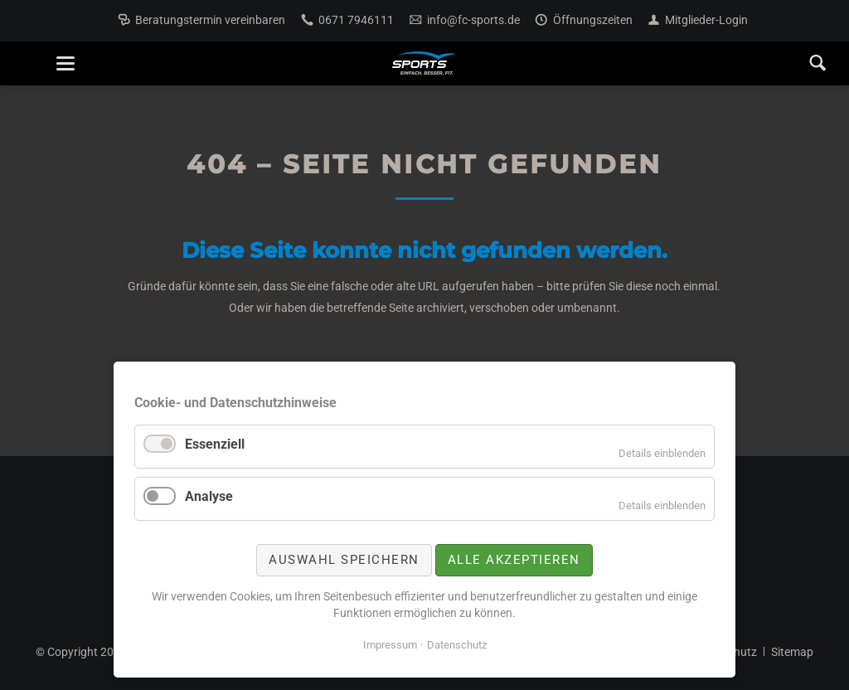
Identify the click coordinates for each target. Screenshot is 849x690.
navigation (65, 63)
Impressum (390, 645)
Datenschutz (457, 645)
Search (817, 63)
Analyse (209, 496)
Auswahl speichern (344, 559)
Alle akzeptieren (514, 559)
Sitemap (792, 651)
